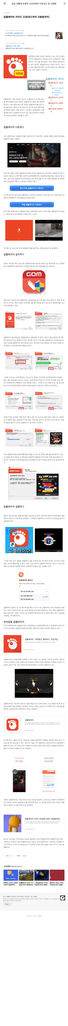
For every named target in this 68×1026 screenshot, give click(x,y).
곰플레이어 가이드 (55, 78)
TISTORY (34, 990)
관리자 (39, 990)
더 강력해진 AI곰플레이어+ (14, 33)
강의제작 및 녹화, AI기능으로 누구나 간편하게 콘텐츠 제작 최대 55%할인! (27, 35)
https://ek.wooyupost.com (13, 43)
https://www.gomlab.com (13, 30)
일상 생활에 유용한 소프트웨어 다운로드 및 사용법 (34, 3)
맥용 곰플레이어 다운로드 (58, 94)
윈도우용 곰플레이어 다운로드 (58, 89)
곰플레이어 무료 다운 (12, 46)
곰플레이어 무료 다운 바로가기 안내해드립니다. (19, 48)
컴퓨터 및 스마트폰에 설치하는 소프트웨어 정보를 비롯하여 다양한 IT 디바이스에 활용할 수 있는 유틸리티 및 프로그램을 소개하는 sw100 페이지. (31, 974)
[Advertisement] (34, 271)
